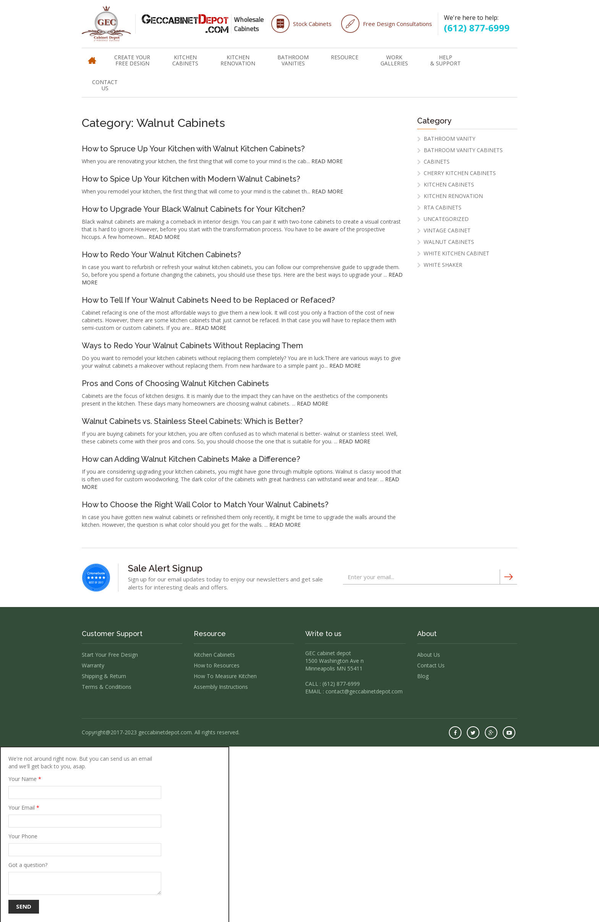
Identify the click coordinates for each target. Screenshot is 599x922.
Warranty (93, 665)
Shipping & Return (104, 676)
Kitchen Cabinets (185, 60)
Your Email (84, 816)
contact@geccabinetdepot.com (364, 691)
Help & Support (445, 60)
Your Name (84, 787)
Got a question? (84, 878)
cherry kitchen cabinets (460, 173)
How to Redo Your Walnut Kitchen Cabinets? (161, 254)
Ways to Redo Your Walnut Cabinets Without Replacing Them (192, 345)
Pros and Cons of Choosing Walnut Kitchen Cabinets (175, 383)
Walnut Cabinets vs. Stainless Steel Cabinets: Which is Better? (192, 421)
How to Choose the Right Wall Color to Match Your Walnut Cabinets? (205, 504)
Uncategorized (446, 218)
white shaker (443, 264)
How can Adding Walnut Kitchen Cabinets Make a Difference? (191, 459)
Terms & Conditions (106, 686)
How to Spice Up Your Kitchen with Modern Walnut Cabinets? (191, 178)
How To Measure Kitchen (225, 676)
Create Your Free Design (132, 60)
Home (92, 56)
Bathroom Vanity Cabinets (463, 150)
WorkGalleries (394, 60)
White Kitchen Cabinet (456, 253)
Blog (423, 676)
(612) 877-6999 (477, 27)
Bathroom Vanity (449, 138)
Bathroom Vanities (293, 60)
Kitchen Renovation (237, 60)
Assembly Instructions (221, 686)
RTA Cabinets (442, 207)
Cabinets (437, 161)
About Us (428, 654)
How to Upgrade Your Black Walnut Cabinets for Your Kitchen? (193, 209)
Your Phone (84, 844)
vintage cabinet (447, 230)
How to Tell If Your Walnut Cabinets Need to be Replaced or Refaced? (208, 300)
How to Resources (217, 665)
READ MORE (327, 161)
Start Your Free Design (110, 654)
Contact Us (105, 85)
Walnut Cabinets (449, 241)
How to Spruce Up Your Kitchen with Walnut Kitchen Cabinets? (193, 148)
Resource (344, 57)
